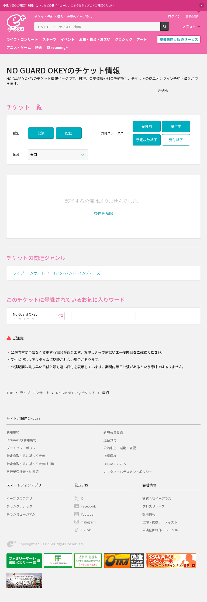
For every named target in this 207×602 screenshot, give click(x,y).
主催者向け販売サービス (179, 39)
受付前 (147, 126)
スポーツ (49, 39)
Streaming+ (57, 47)
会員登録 (191, 16)
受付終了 (176, 139)
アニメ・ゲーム (18, 47)
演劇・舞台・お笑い (95, 39)
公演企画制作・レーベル (160, 529)
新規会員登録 (113, 432)
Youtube (87, 514)
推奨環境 (110, 455)
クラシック (123, 39)
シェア (175, 90)
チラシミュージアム (20, 514)
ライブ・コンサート (22, 39)
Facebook (88, 506)
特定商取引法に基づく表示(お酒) (30, 463)
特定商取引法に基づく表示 (25, 455)
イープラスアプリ (19, 498)
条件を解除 (103, 213)
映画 (38, 47)
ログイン (174, 16)
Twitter (186, 90)
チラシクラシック (19, 506)
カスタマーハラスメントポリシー (128, 471)
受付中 (176, 126)
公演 (40, 133)
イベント (68, 39)
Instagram (88, 522)
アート (142, 39)
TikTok (86, 529)
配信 (68, 133)
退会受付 (110, 440)
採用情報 (148, 514)
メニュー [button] (189, 26)
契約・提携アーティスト (159, 522)
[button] (103, 213)
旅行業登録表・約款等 (22, 471)
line (197, 90)
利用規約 (12, 432)
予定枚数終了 (146, 139)
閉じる (201, 5)
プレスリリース (153, 506)
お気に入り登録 (64, 316)
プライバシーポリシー (22, 447)
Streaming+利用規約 (21, 440)
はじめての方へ (115, 463)
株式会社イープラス (156, 498)
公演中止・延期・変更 (120, 447)
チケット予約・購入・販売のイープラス (63, 16)
